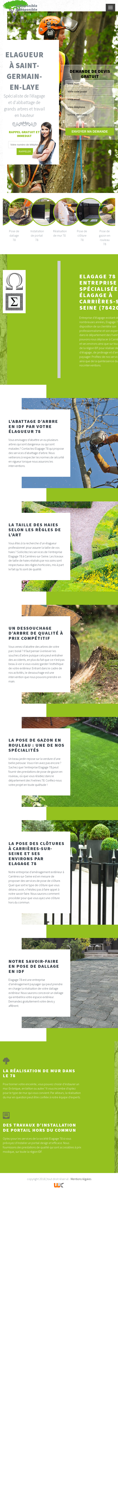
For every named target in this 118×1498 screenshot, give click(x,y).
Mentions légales (81, 1179)
